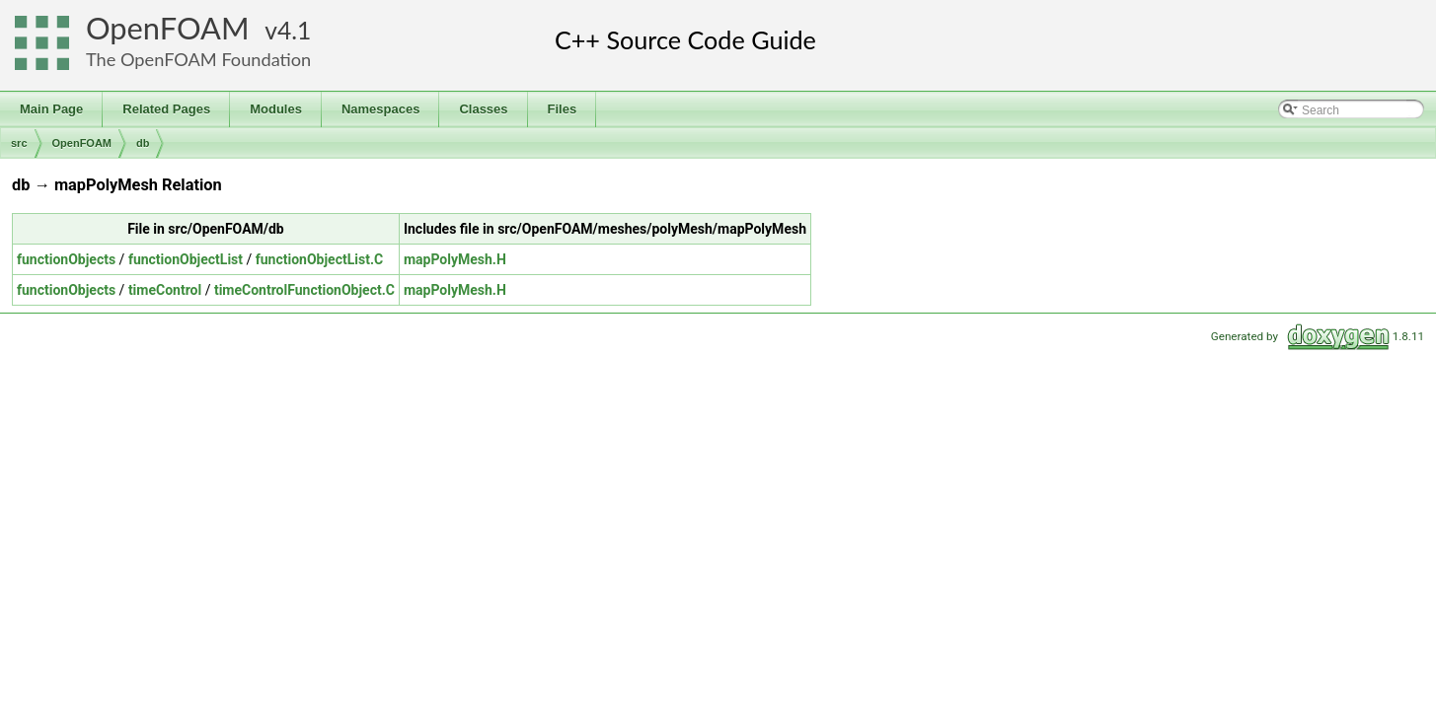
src (19, 143)
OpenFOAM (168, 28)
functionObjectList (185, 259)
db (142, 143)
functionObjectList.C (319, 259)
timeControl (164, 290)
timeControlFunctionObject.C (304, 290)
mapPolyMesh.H (455, 259)
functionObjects (66, 259)
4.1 (294, 30)
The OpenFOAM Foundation (198, 59)
